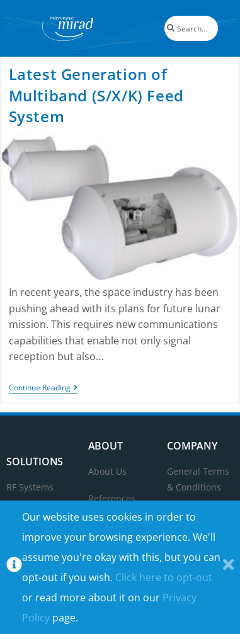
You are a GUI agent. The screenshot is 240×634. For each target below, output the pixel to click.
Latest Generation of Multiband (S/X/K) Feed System (96, 95)
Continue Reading (43, 388)
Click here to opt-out (163, 577)
